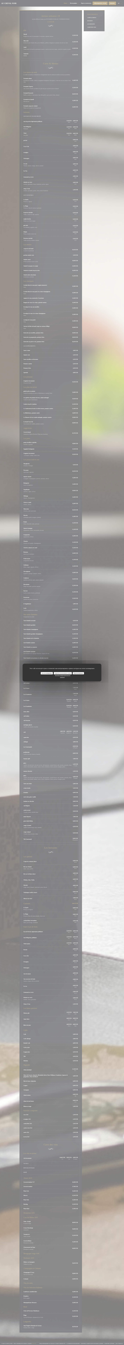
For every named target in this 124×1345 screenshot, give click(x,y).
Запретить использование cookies (63, 673)
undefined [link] (62, 677)
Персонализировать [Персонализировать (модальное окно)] (78, 673)
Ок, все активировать (47, 673)
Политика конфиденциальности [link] (62, 675)
